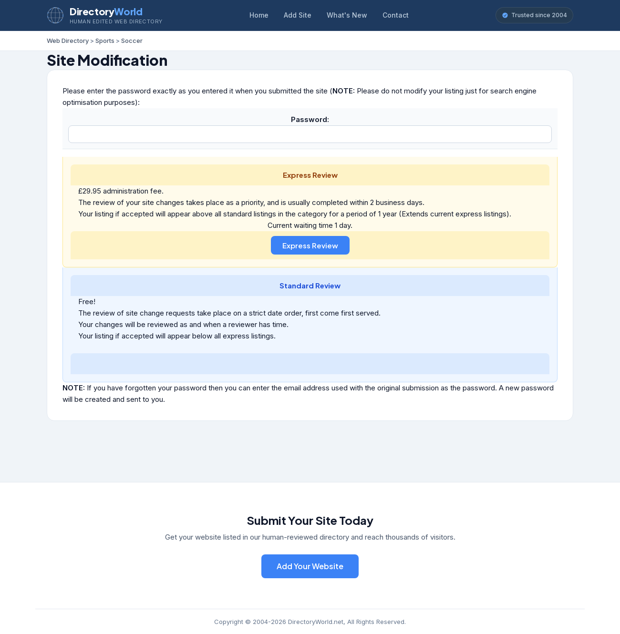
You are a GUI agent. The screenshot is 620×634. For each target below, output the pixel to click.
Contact (395, 15)
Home (259, 15)
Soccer (132, 40)
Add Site (297, 15)
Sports (104, 40)
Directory (106, 11)
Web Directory (68, 40)
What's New (347, 15)
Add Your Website (310, 566)
